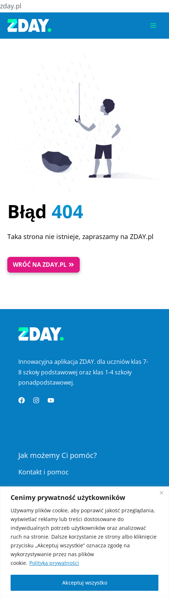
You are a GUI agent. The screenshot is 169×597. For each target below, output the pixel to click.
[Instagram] (36, 400)
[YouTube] (51, 400)
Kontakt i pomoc (43, 471)
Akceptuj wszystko (84, 582)
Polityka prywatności (54, 562)
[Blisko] (161, 492)
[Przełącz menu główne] (153, 25)
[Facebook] (21, 400)
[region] (84, 541)
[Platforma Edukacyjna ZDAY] (29, 25)
